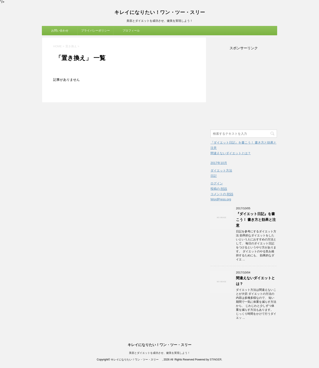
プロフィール (131, 30)
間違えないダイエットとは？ (230, 153)
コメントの (221, 194)
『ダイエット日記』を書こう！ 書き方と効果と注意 (256, 219)
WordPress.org (220, 199)
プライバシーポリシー (95, 30)
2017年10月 (218, 163)
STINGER (215, 359)
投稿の (218, 189)
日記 (213, 176)
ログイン (216, 183)
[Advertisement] (243, 90)
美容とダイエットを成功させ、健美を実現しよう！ (159, 352)
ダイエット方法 (221, 170)
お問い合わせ (59, 30)
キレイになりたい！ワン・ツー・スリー (162, 12)
